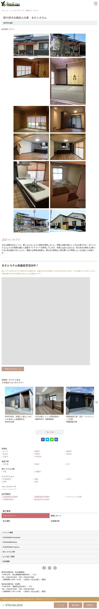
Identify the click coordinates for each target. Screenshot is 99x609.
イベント (60, 605)
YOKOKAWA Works (10, 542)
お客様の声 (55, 521)
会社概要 (6, 561)
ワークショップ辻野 (74, 497)
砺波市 (69, 451)
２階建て (38, 471)
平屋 (4, 471)
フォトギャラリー (10, 515)
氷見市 (5, 456)
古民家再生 (7, 479)
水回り (69, 479)
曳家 (36, 479)
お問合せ (90, 605)
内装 (36, 482)
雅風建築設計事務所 (42, 497)
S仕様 (37, 464)
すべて (5, 451)
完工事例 (6, 521)
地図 (34, 574)
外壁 (4, 482)
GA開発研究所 (8, 499)
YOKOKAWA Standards (11, 537)
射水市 (69, 454)
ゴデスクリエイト (49, 599)
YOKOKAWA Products (11, 547)
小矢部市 (38, 456)
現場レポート (56, 515)
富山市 (5, 454)
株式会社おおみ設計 (42, 499)
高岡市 (37, 454)
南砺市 (37, 451)
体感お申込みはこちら (13, 369)
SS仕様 (5, 464)
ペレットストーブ (9, 489)
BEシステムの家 (9, 552)
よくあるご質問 (9, 556)
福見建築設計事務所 (10, 497)
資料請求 (75, 605)
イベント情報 (8, 532)
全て (68, 464)
